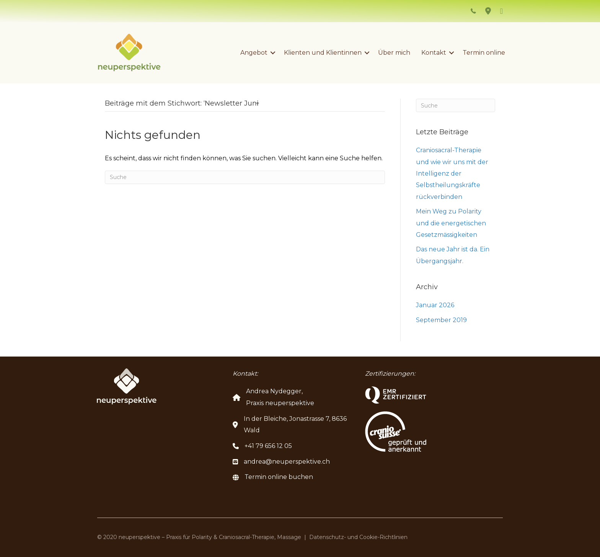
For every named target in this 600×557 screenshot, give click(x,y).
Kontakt (433, 52)
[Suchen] (245, 177)
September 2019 (441, 320)
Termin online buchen (279, 476)
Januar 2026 (435, 305)
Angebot (253, 52)
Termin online (484, 52)
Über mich (394, 52)
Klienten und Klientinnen (323, 52)
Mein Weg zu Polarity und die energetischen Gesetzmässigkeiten (451, 223)
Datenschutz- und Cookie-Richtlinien (358, 537)
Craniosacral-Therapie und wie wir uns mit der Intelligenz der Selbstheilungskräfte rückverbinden (452, 173)
